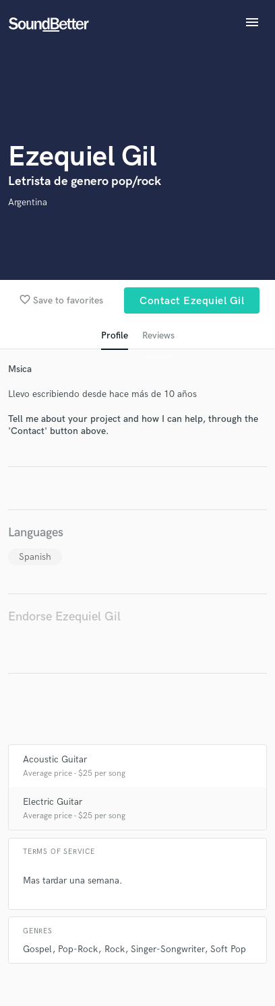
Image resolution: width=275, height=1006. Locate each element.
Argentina (27, 202)
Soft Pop (228, 949)
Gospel (37, 949)
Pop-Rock (78, 949)
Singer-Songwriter (167, 949)
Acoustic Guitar (55, 759)
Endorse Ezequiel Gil (64, 616)
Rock (114, 949)
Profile (114, 335)
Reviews (158, 335)
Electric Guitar (52, 801)
